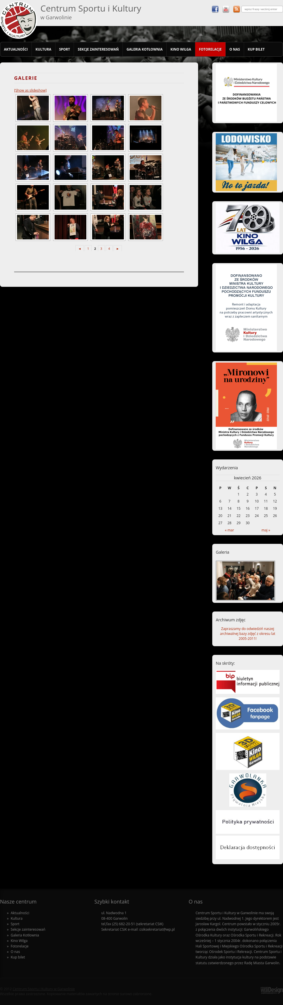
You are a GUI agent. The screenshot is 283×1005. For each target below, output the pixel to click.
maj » (266, 530)
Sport (64, 49)
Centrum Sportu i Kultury (90, 11)
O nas (234, 49)
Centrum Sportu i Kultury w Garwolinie (44, 988)
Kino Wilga (180, 49)
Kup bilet (256, 49)
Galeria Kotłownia (144, 49)
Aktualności (16, 49)
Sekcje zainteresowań (98, 49)
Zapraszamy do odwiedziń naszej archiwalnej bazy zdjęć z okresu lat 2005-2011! (247, 633)
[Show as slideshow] (30, 90)
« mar (229, 530)
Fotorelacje (210, 49)
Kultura (43, 49)
